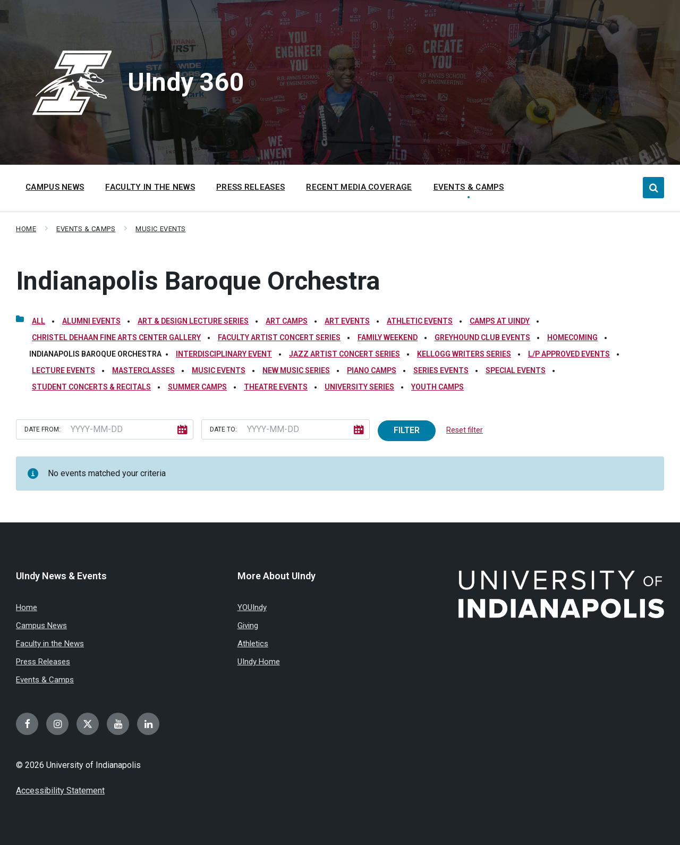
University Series (359, 387)
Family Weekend (388, 337)
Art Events (347, 321)
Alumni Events (91, 321)
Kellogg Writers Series (464, 354)
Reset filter (464, 430)
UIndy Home (258, 661)
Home (26, 229)
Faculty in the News (50, 643)
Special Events (516, 370)
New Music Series (296, 370)
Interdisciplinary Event (224, 354)
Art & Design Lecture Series (193, 321)
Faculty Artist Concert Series (279, 337)
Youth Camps (437, 387)
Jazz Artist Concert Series (344, 354)
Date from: (42, 429)
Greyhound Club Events (482, 337)
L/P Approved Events (569, 354)
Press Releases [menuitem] (250, 187)
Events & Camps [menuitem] (469, 187)
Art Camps (287, 321)
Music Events (160, 229)
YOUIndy (252, 607)
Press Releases (43, 661)
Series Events (441, 370)
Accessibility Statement (60, 790)
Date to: (223, 429)
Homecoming (572, 337)
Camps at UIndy (500, 321)
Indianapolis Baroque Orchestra (198, 281)
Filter (407, 430)
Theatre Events (276, 387)
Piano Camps (371, 370)
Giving (247, 625)
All (38, 321)
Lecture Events (63, 370)
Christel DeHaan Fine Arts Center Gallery (116, 337)
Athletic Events (420, 321)
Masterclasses (143, 370)
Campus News (41, 625)
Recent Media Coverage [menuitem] (359, 187)
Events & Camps (85, 229)
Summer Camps (197, 387)
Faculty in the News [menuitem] (150, 187)
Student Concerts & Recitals (91, 387)
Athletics (252, 643)
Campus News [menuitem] (55, 187)
